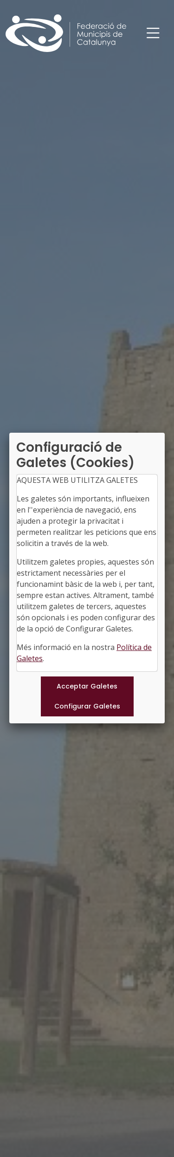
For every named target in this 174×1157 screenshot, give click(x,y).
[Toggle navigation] (153, 33)
